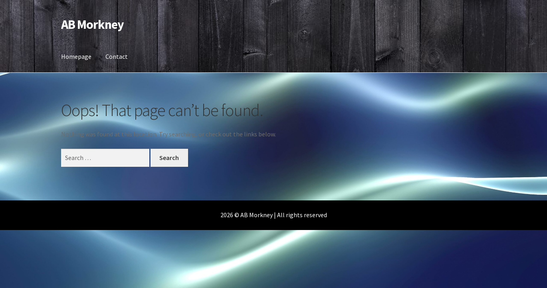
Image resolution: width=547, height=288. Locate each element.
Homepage (76, 56)
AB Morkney (92, 24)
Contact (116, 56)
